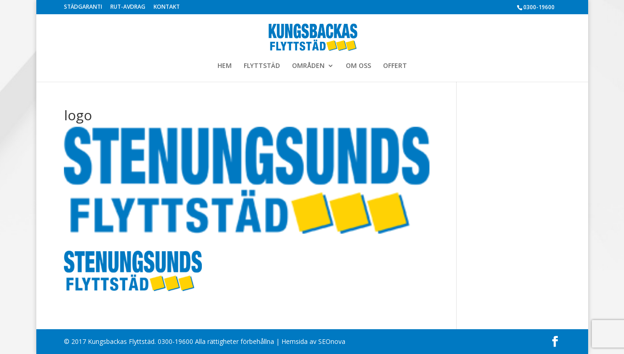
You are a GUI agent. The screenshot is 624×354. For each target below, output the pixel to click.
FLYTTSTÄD (262, 66)
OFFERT (395, 66)
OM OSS (358, 66)
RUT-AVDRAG (127, 7)
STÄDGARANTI (83, 7)
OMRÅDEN (308, 66)
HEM (225, 66)
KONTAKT (167, 7)
